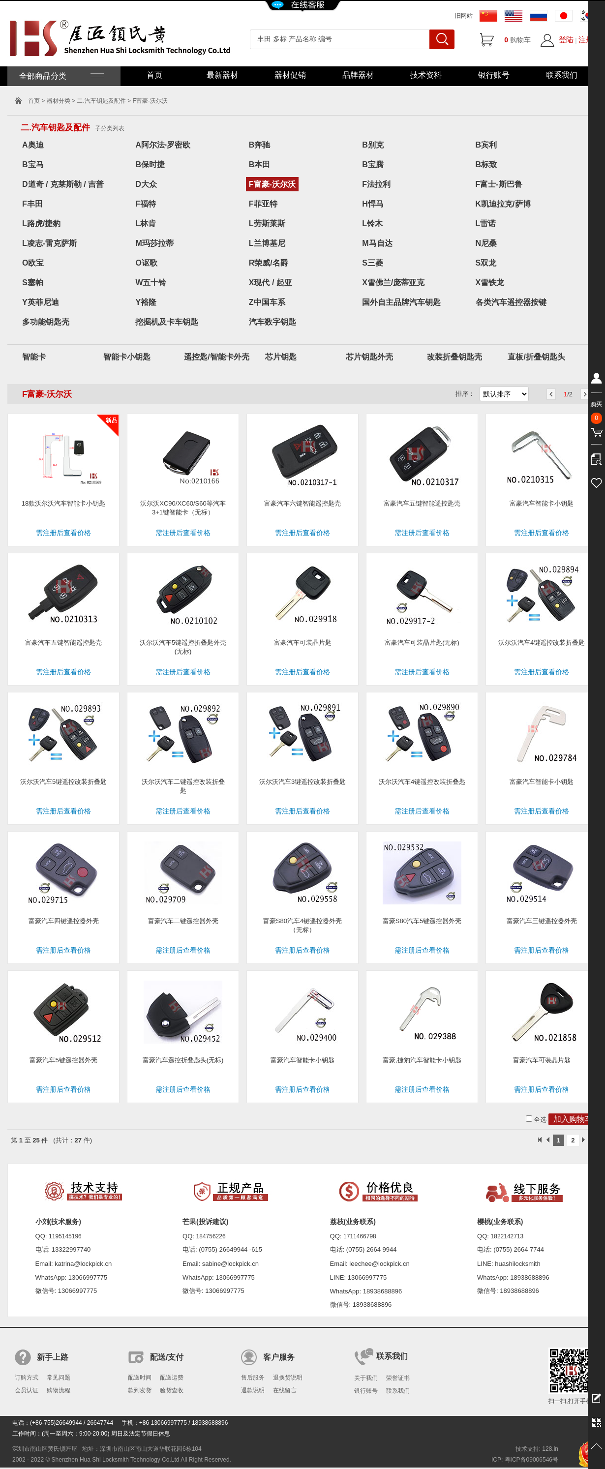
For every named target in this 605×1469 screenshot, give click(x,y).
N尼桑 (486, 243)
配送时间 (139, 1377)
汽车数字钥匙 (272, 322)
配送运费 (171, 1377)
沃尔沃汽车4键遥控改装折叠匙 (541, 642)
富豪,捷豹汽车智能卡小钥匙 (422, 1060)
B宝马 (33, 164)
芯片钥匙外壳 (369, 357)
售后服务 (253, 1377)
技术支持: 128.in (536, 1448)
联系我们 (561, 75)
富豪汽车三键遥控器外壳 (542, 921)
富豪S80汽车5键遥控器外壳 (422, 921)
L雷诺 (486, 223)
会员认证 (26, 1390)
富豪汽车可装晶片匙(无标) (422, 642)
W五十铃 (150, 282)
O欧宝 (33, 263)
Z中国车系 (267, 302)
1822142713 (507, 1236)
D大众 (146, 184)
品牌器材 (358, 75)
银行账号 (494, 75)
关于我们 (366, 1378)
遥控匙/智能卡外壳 (216, 357)
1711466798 (359, 1236)
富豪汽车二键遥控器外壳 (183, 921)
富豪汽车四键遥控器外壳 (64, 921)
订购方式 (26, 1377)
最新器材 (222, 75)
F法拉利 (376, 184)
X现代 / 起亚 (270, 282)
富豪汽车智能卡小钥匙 (542, 503)
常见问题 (58, 1377)
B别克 (373, 145)
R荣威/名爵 (268, 263)
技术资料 (426, 75)
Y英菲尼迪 (40, 302)
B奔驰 (260, 145)
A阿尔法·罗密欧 (162, 145)
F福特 (145, 204)
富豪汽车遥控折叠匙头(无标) (183, 1060)
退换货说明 (287, 1377)
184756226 (211, 1236)
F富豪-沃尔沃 (272, 184)
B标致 (486, 164)
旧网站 (464, 15)
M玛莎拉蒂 (154, 243)
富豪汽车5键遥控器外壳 (63, 1060)
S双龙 (486, 263)
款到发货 (139, 1390)
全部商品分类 (60, 76)
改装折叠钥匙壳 (454, 357)
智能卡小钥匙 (127, 357)
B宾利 (486, 145)
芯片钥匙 (281, 357)
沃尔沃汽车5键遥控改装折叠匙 (63, 781)
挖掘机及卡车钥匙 (166, 322)
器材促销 (290, 75)
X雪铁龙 (490, 282)
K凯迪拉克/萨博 (503, 204)
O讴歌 (146, 263)
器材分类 (58, 100)
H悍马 (373, 204)
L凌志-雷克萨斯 (49, 243)
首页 (154, 75)
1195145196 (65, 1236)
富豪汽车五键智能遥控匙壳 (422, 503)
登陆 (566, 39)
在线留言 (285, 1390)
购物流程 (58, 1390)
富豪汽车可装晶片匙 (303, 642)
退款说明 (253, 1390)
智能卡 (34, 357)
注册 (585, 39)
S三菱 (372, 263)
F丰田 (32, 204)
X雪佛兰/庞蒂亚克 (393, 282)
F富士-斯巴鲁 (499, 184)
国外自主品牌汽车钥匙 (401, 302)
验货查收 (171, 1390)
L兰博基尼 (267, 243)
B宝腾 (373, 164)
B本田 (260, 164)
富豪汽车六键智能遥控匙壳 (302, 503)
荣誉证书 (398, 1378)
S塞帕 (32, 282)
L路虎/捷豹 (41, 223)
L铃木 (372, 223)
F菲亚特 (263, 204)
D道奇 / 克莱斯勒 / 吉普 (63, 184)
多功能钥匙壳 (45, 322)
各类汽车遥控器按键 (511, 302)
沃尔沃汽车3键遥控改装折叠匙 (302, 781)
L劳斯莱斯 (267, 223)
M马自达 (377, 243)
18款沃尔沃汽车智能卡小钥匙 (63, 503)
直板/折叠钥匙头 (536, 357)
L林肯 (145, 223)
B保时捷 (150, 164)
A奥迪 (33, 145)
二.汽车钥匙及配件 (101, 100)
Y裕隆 (145, 302)
